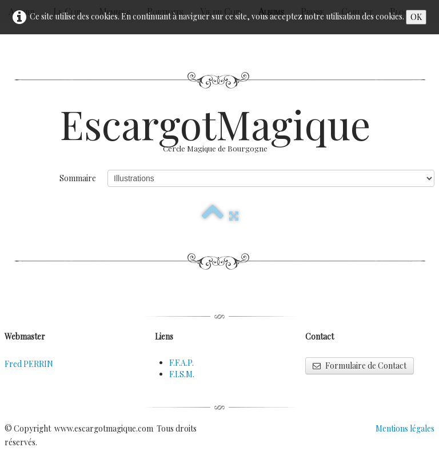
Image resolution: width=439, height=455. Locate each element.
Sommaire (77, 178)
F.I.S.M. (181, 374)
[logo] (219, 134)
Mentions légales (405, 428)
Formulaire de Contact (359, 365)
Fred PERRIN (29, 363)
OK (416, 16)
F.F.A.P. (181, 362)
